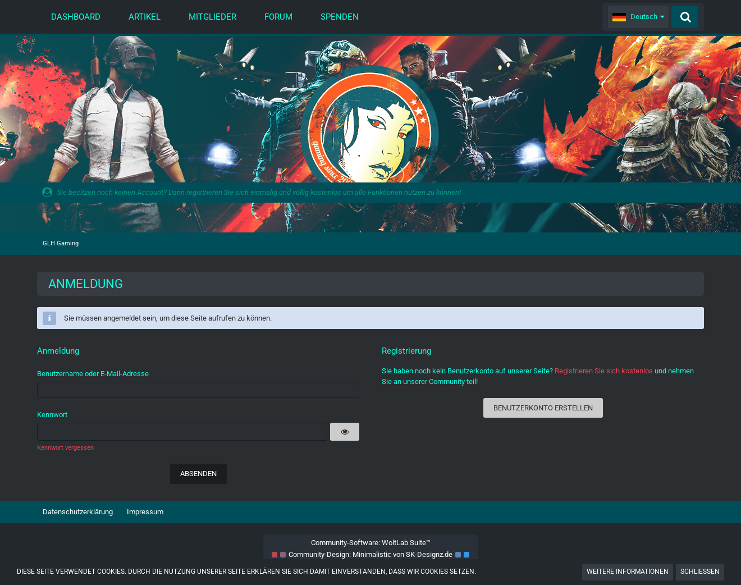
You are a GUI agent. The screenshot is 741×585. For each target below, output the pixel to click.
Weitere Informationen (628, 571)
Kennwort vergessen (65, 447)
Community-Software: (371, 542)
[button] (638, 17)
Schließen (700, 571)
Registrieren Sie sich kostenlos (604, 371)
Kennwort (52, 414)
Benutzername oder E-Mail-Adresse (93, 373)
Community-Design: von (370, 554)
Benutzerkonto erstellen (543, 408)
